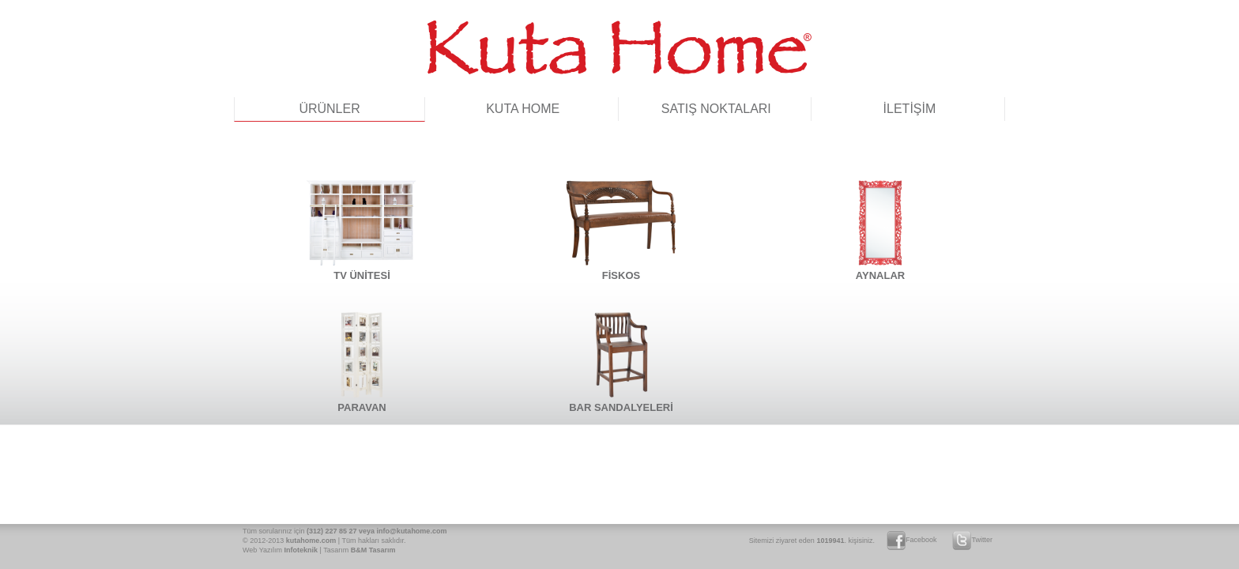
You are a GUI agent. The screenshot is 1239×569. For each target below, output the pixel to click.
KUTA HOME (522, 108)
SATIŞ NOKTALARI (716, 108)
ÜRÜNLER (329, 108)
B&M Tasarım (373, 550)
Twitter (972, 540)
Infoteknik (301, 550)
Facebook (912, 540)
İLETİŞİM (909, 108)
